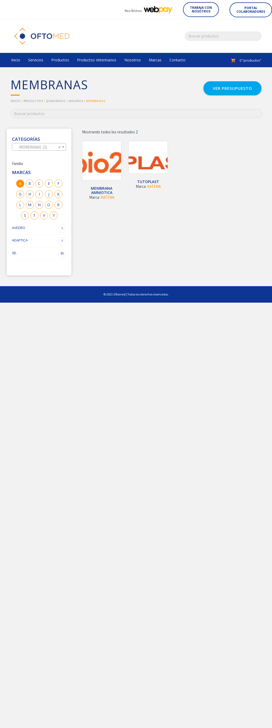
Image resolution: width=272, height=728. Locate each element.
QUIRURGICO (56, 101)
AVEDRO (39, 229)
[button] (201, 9)
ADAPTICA (39, 241)
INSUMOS (76, 101)
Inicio (16, 101)
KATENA (107, 197)
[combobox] (39, 147)
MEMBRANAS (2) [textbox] (37, 147)
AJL (39, 254)
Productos (33, 101)
